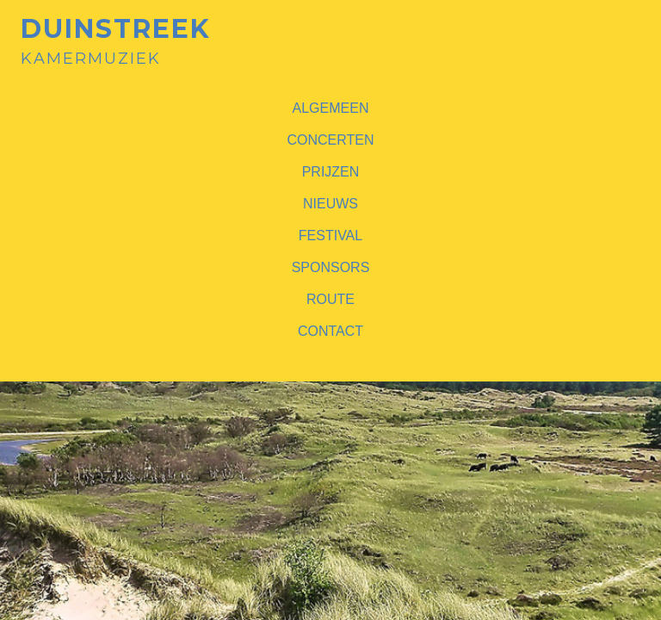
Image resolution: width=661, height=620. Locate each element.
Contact (330, 331)
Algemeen (331, 108)
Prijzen (331, 171)
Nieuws (330, 203)
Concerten (330, 140)
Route (330, 299)
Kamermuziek (116, 41)
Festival (330, 235)
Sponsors (331, 267)
